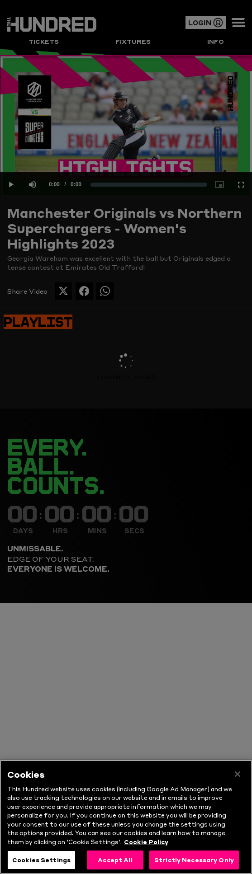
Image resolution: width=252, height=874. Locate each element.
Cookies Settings (41, 859)
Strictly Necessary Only (194, 859)
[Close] (237, 774)
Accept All (115, 859)
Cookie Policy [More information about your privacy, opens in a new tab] (146, 841)
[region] (126, 817)
